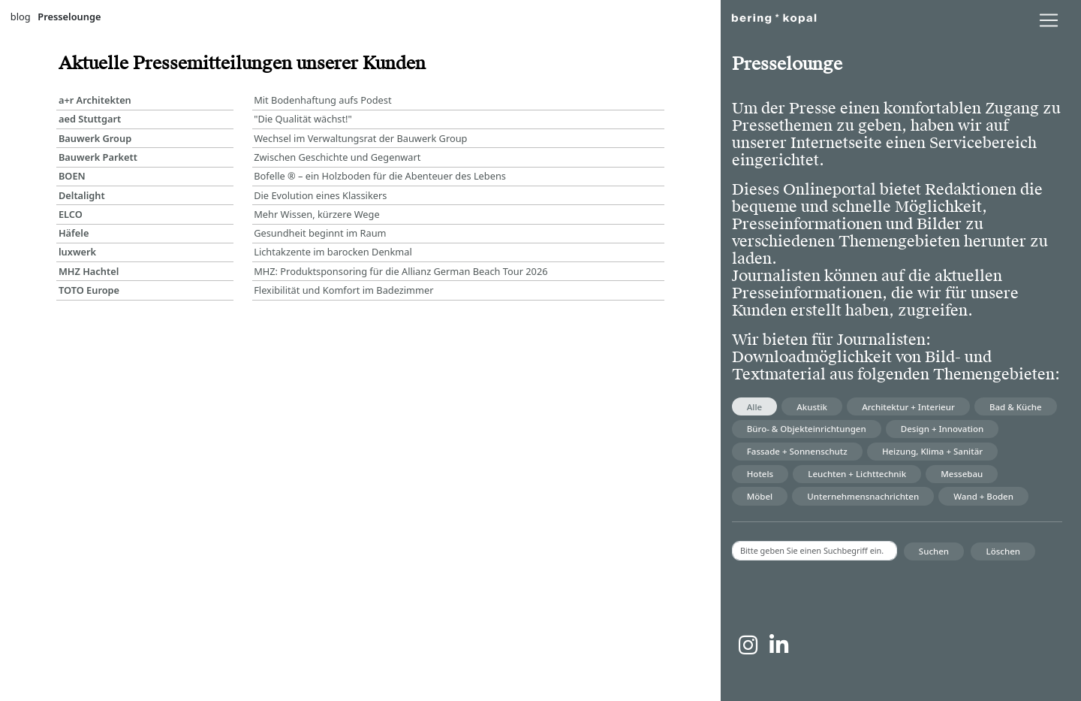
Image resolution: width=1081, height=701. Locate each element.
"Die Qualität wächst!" (303, 118)
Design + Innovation (942, 428)
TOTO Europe (89, 290)
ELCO (71, 214)
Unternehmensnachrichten (863, 496)
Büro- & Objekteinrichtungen (806, 428)
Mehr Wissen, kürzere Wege (316, 214)
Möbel (759, 496)
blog (21, 16)
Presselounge (69, 16)
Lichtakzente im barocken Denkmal (333, 251)
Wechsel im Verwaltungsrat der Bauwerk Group (360, 138)
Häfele (74, 233)
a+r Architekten (95, 100)
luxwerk (77, 251)
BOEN (72, 176)
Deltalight (82, 195)
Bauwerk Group (95, 138)
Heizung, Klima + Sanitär (932, 451)
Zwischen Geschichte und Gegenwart (337, 157)
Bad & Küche (1015, 406)
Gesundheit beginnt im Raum (320, 233)
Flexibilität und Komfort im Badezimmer (343, 290)
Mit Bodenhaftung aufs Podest (322, 100)
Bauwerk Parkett (98, 157)
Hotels (760, 473)
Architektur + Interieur (908, 406)
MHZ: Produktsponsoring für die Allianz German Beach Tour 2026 (400, 271)
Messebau (962, 473)
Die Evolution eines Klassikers (320, 195)
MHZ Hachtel (89, 271)
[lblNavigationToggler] (1048, 20)
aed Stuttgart (90, 118)
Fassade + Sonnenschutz (797, 451)
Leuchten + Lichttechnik (857, 473)
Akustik (811, 406)
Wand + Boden (983, 496)
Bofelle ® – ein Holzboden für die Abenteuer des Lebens (380, 176)
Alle (754, 406)
